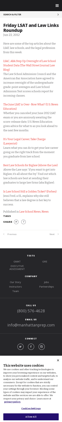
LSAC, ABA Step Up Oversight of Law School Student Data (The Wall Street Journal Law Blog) (29, 65)
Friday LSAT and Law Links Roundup (31, 27)
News (45, 211)
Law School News (30, 211)
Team (15, 291)
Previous (10, 234)
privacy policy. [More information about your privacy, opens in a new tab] (12, 402)
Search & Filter (12, 14)
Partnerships (46, 286)
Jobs (46, 282)
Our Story (15, 282)
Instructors (15, 286)
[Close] (58, 360)
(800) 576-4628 (31, 310)
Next (54, 234)
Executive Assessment (17, 267)
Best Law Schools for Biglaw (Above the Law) (30, 165)
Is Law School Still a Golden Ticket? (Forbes (29, 191)
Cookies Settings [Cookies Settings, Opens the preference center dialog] (31, 408)
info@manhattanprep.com (31, 325)
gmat (17, 261)
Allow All (31, 417)
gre (44, 261)
